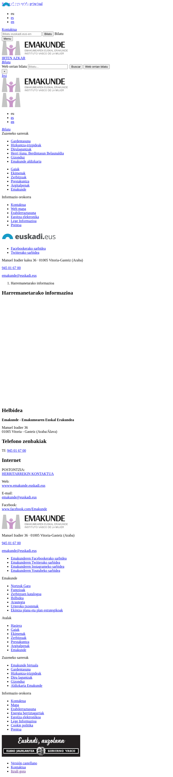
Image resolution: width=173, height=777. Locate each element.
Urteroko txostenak (25, 606)
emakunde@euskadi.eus (19, 275)
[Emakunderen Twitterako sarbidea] (35, 562)
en (12, 22)
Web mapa (18, 209)
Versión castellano (24, 763)
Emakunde (18, 189)
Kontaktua (9, 29)
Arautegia (18, 602)
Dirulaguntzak (21, 149)
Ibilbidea (17, 598)
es (12, 18)
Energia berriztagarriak (27, 713)
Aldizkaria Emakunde (26, 685)
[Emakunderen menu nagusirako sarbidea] (7, 38)
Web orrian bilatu (14, 66)
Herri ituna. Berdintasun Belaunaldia (37, 153)
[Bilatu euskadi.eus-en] (22, 34)
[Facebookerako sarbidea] (28, 248)
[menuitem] (91, 141)
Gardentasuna (21, 141)
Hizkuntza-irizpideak (26, 145)
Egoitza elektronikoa (26, 717)
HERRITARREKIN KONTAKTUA (28, 474)
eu (12, 14)
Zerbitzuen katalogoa (26, 594)
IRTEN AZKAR (13, 58)
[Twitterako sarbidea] (25, 252)
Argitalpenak (20, 185)
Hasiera (16, 625)
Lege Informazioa (23, 221)
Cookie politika (22, 725)
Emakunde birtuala (24, 665)
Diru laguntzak (21, 677)
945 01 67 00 (11, 268)
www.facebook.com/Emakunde (24, 509)
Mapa (15, 705)
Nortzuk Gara (21, 586)
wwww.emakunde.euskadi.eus (23, 485)
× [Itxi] (4, 71)
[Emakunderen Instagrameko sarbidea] (37, 566)
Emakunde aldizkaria (26, 161)
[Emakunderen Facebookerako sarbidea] (39, 558)
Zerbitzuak (18, 177)
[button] (6, 62)
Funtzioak (18, 590)
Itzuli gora (18, 771)
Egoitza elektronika (25, 217)
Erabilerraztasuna (23, 213)
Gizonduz (18, 157)
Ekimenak (18, 173)
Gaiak (15, 169)
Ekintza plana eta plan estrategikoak (37, 610)
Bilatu (59, 34)
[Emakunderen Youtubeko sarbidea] (35, 570)
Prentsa (16, 225)
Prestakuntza (20, 181)
